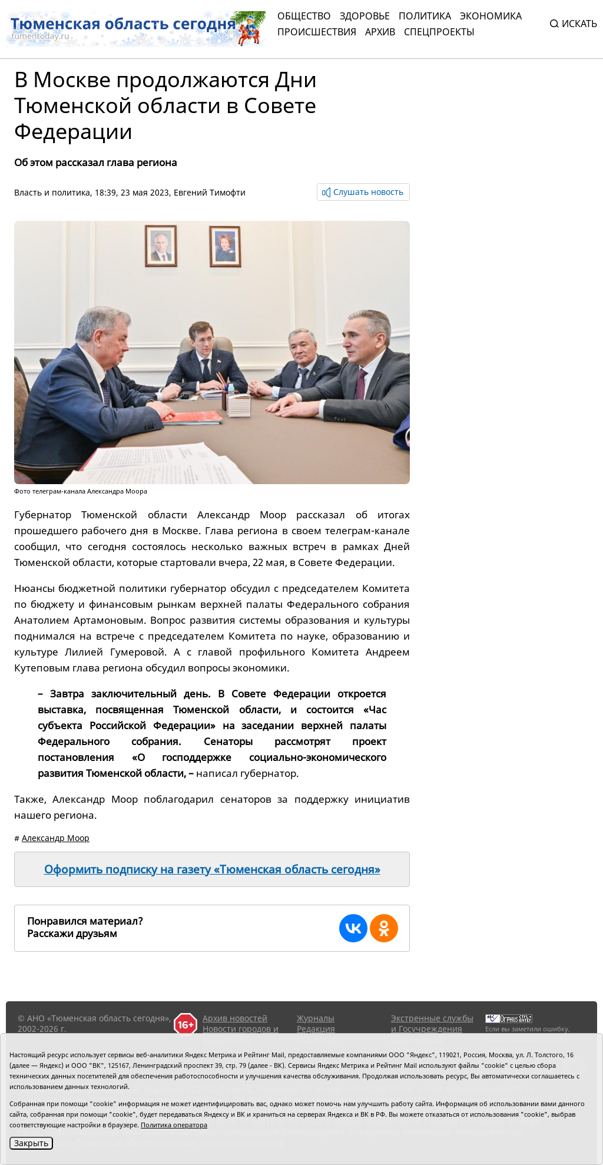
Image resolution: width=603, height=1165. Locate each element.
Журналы (315, 1018)
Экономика (491, 15)
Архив (380, 31)
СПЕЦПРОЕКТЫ (439, 31)
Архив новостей (235, 1018)
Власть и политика (52, 192)
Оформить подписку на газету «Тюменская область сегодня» (212, 869)
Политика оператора (174, 1124)
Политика (425, 15)
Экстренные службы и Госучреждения (432, 1023)
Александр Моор (56, 837)
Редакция (316, 1028)
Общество (304, 15)
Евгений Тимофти (210, 192)
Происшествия (316, 31)
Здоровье (365, 15)
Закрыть (31, 1143)
